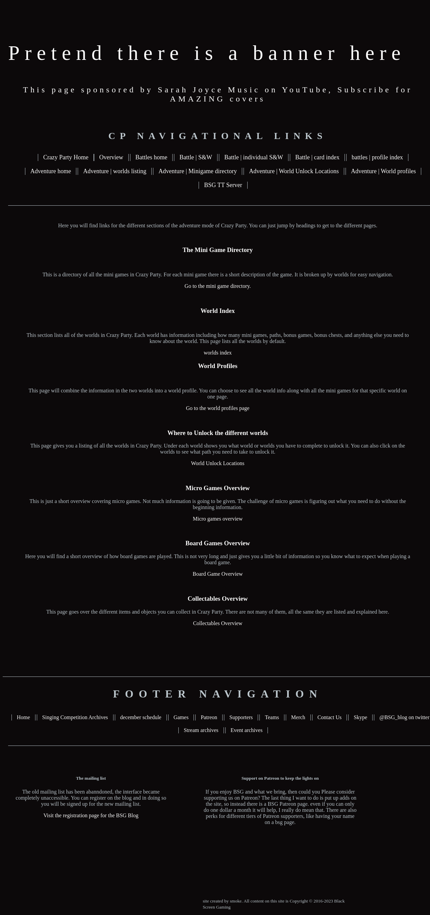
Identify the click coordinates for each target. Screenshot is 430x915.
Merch (298, 717)
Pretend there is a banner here (207, 53)
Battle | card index (317, 157)
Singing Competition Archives (75, 717)
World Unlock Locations (218, 463)
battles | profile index (377, 157)
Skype (360, 717)
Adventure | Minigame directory (197, 171)
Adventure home (50, 171)
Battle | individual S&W (253, 157)
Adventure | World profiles (383, 171)
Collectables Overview (217, 598)
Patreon (209, 717)
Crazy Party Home (65, 157)
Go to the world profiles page (218, 408)
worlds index (218, 353)
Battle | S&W (195, 157)
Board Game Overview (218, 574)
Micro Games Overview (218, 487)
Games (181, 717)
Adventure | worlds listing (114, 171)
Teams (272, 717)
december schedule (140, 717)
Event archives (247, 730)
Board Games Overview (217, 543)
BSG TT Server (223, 185)
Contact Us (330, 717)
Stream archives (201, 730)
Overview (111, 157)
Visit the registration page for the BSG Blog (91, 815)
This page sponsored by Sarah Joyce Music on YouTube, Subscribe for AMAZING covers (217, 94)
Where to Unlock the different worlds (217, 432)
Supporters (241, 717)
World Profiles (217, 365)
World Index (218, 310)
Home (23, 717)
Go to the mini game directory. (217, 286)
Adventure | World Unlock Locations (294, 171)
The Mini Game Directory (218, 249)
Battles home (151, 157)
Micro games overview (218, 519)
